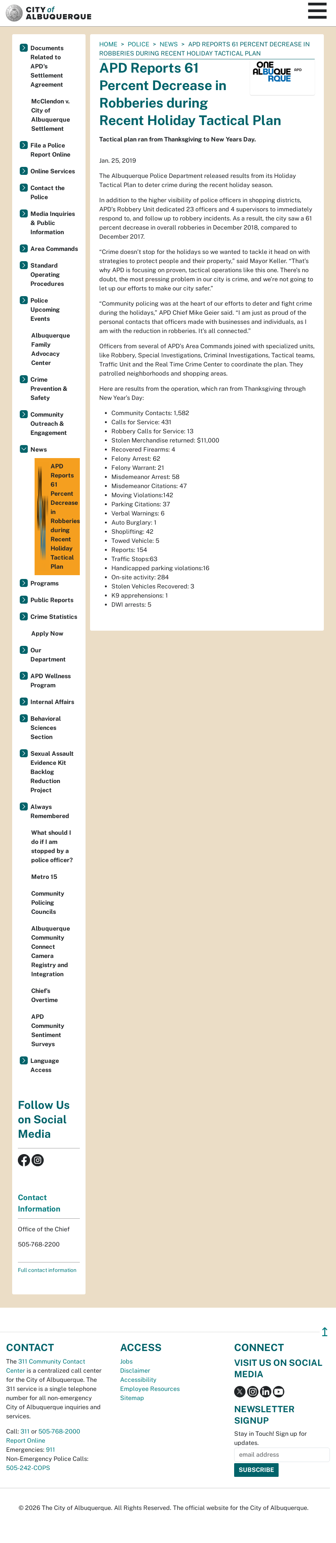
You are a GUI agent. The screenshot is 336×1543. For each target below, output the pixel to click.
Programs (44, 583)
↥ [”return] (325, 1332)
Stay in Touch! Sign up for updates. (270, 1438)
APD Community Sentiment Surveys (47, 1030)
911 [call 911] (50, 1449)
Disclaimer (135, 1370)
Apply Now (47, 633)
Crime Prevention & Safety (49, 388)
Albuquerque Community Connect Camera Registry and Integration (50, 951)
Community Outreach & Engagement (48, 423)
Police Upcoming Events (45, 309)
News (169, 44)
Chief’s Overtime (44, 995)
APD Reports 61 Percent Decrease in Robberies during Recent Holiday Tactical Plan (58, 516)
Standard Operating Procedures (47, 274)
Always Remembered (49, 811)
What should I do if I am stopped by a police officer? (52, 846)
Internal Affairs (52, 702)
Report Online (25, 1440)
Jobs (126, 1361)
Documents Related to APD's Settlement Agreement (46, 66)
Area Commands (54, 248)
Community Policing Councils (47, 902)
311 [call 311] (25, 1431)
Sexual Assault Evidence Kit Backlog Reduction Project (52, 772)
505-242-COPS (28, 1468)
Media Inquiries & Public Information (52, 223)
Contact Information (39, 1203)
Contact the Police (47, 192)
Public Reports (51, 600)
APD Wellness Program (50, 680)
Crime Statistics (53, 616)
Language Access (44, 1065)
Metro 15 (44, 876)
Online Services (52, 171)
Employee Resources (150, 1388)
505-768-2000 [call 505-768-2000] (59, 1431)
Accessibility (138, 1379)
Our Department (48, 655)
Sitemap (132, 1398)
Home (108, 44)
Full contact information (47, 1270)
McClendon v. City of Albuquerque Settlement (50, 115)
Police (138, 44)
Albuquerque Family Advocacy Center (50, 349)
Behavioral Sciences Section (45, 728)
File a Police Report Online (50, 150)
